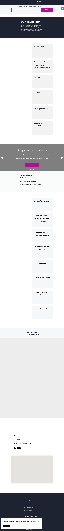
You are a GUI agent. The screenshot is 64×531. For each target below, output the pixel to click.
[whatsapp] (15, 448)
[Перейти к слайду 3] (33, 169)
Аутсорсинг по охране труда (28, 504)
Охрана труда (26, 502)
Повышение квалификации (28, 510)
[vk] (18, 448)
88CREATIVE (30, 529)
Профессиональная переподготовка (29, 508)
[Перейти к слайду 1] (30, 169)
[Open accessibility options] (62, 8)
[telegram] (20, 448)
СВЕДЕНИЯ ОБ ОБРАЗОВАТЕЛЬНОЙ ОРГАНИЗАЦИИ (27, 6)
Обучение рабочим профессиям (29, 513)
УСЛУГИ (39, 6)
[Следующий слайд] (62, 158)
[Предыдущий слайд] (2, 158)
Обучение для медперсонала (28, 507)
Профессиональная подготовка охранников (30, 505)
